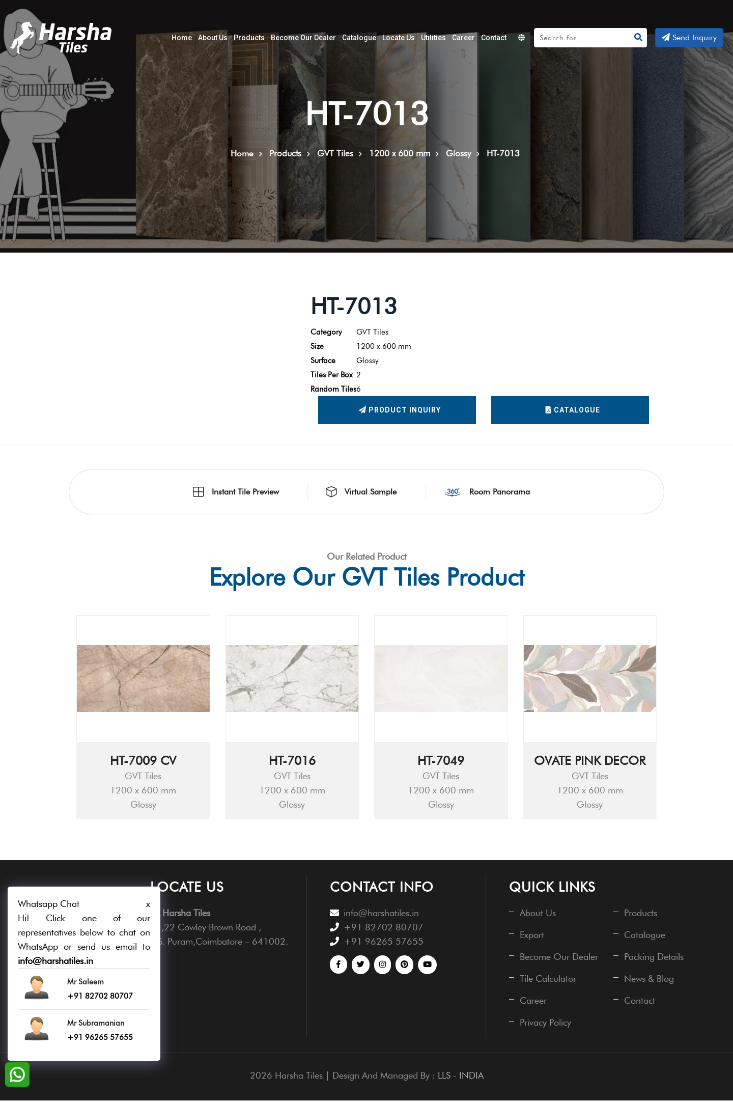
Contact (493, 38)
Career (463, 38)
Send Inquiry (689, 37)
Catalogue (359, 38)
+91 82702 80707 (384, 928)
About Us (213, 38)
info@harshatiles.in (381, 914)
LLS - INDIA (461, 1076)
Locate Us (398, 38)
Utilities (433, 38)
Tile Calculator (548, 980)
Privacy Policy (546, 1023)
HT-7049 (440, 762)
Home (182, 38)
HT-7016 (292, 762)
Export (532, 936)
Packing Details (654, 958)
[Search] (582, 38)
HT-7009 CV (143, 762)
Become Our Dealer (303, 38)
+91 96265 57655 (384, 943)
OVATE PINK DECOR (589, 762)
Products (249, 38)
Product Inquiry (400, 412)
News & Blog (649, 980)
